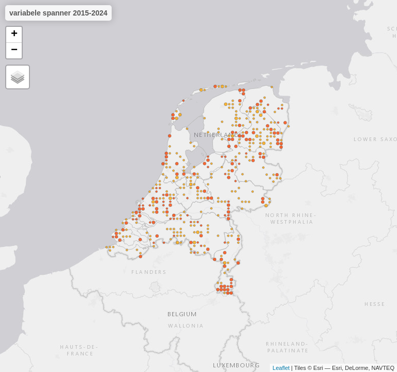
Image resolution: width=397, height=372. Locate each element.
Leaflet (280, 368)
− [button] (14, 50)
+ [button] (14, 34)
